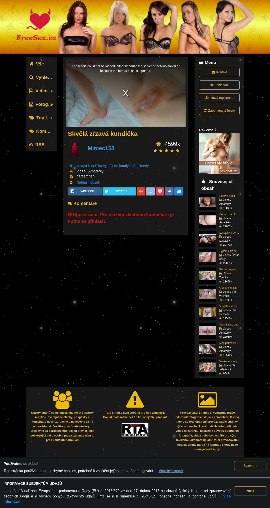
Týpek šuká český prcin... (234, 251)
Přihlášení (219, 85)
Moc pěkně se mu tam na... (235, 343)
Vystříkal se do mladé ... (233, 324)
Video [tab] (38, 90)
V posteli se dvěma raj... (233, 306)
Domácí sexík (227, 214)
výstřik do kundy (116, 166)
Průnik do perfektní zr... (233, 269)
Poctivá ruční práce (230, 196)
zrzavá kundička (89, 166)
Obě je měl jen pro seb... (234, 287)
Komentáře (44, 131)
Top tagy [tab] (42, 117)
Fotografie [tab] (42, 104)
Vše (36, 63)
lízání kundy (139, 166)
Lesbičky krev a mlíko (232, 232)
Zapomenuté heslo (219, 110)
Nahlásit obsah (88, 182)
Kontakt (219, 72)
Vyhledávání (45, 77)
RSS (36, 144)
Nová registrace (219, 98)
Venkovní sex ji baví (231, 361)
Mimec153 (101, 148)
